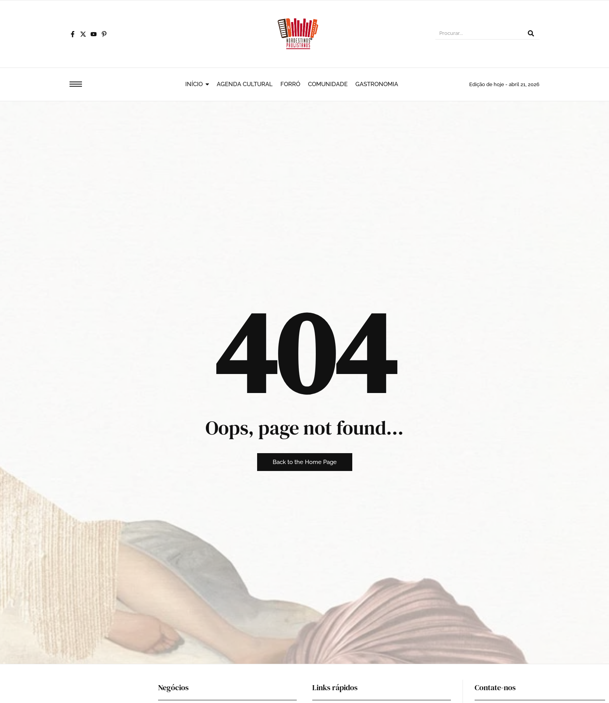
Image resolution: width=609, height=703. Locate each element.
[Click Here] (76, 85)
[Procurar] (478, 34)
